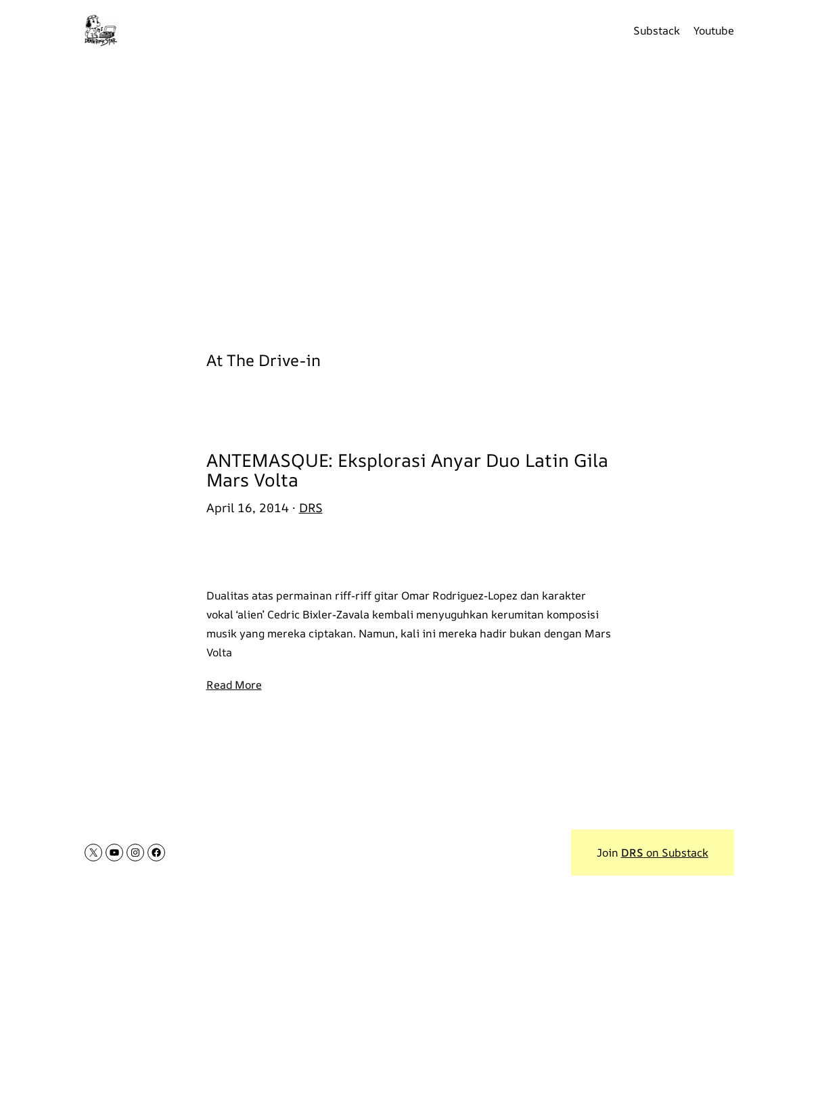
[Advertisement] (409, 196)
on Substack (664, 852)
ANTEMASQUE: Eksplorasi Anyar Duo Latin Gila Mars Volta (407, 471)
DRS (311, 507)
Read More (234, 684)
